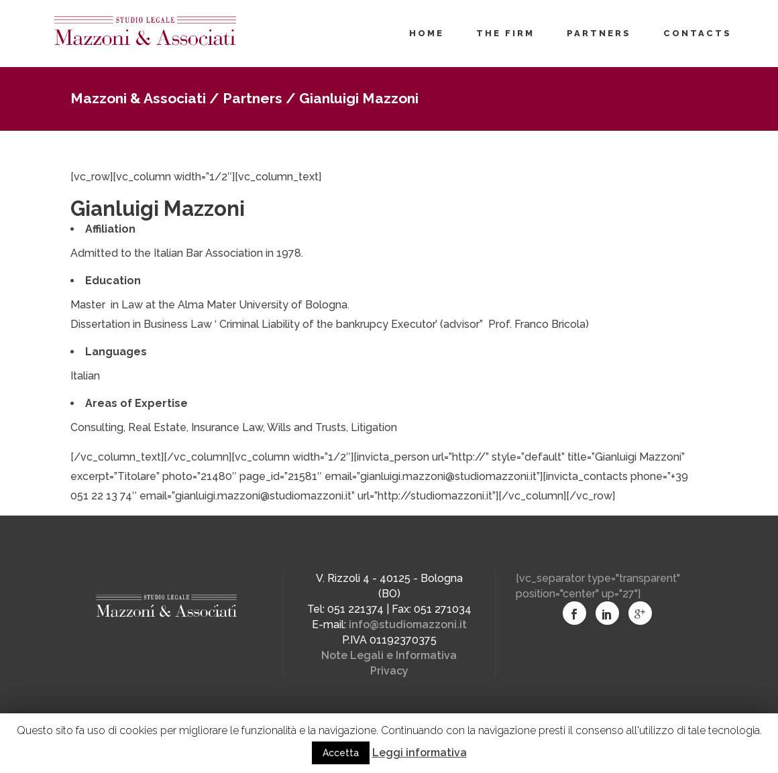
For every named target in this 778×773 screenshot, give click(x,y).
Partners (252, 98)
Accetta (341, 753)
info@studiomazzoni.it (408, 624)
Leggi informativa (419, 752)
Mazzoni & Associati (138, 98)
